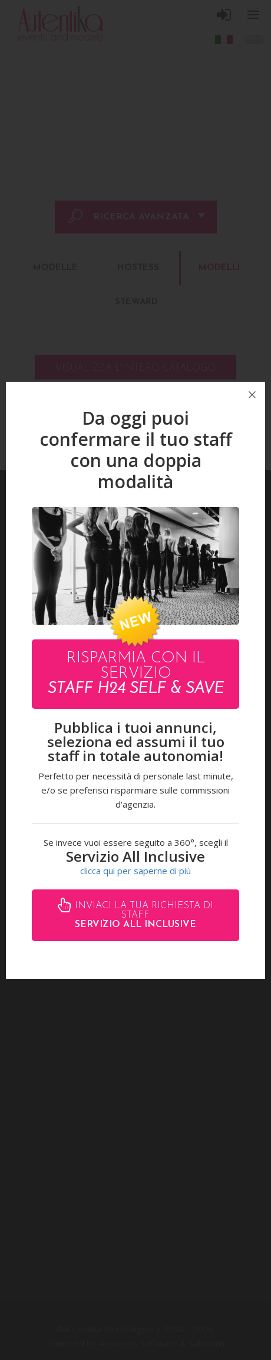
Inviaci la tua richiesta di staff (142, 915)
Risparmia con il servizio (136, 674)
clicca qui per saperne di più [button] (135, 870)
